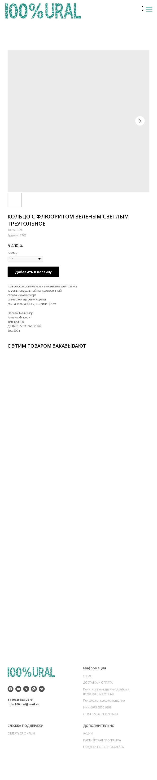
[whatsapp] (34, 698)
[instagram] (10, 698)
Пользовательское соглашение (104, 710)
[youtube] (18, 698)
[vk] (42, 698)
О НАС (87, 685)
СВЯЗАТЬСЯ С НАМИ (21, 743)
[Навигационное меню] (149, 9)
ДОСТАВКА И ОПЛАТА (98, 692)
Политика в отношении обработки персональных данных (106, 701)
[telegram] (26, 698)
